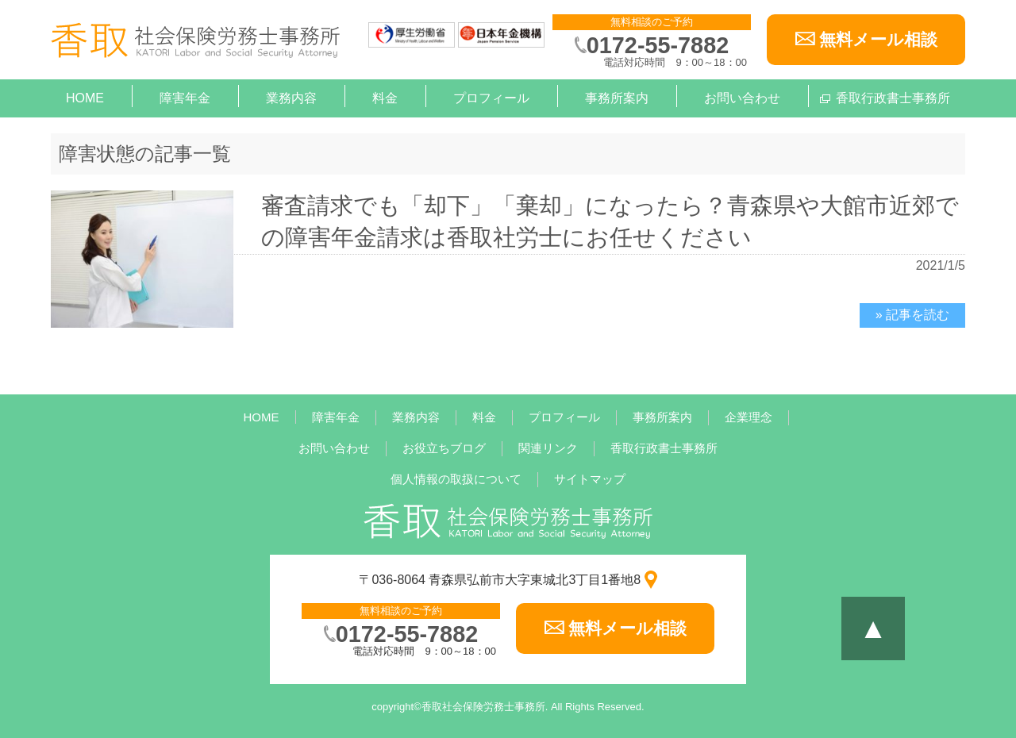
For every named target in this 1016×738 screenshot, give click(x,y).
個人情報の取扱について (456, 479)
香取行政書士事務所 (893, 98)
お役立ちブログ (444, 448)
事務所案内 (616, 98)
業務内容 (291, 98)
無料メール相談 (878, 39)
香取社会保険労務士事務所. (484, 707)
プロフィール (491, 98)
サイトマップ (589, 479)
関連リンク (548, 448)
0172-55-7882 (658, 45)
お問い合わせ (742, 98)
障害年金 (185, 98)
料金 (385, 98)
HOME (85, 98)
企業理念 (748, 417)
